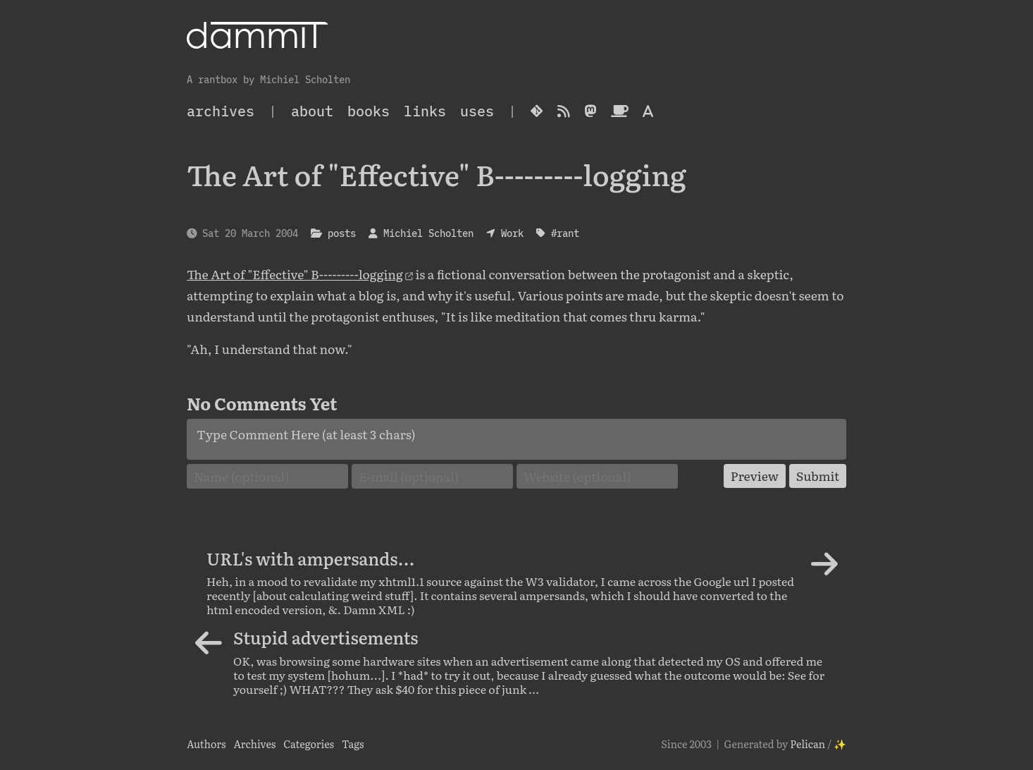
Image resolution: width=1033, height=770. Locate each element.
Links (425, 111)
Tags (353, 743)
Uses (477, 111)
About (312, 111)
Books (368, 111)
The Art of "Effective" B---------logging (295, 273)
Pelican (807, 743)
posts (342, 233)
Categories (308, 743)
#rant (565, 233)
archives (220, 111)
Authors (206, 743)
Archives (254, 743)
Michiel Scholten (428, 233)
